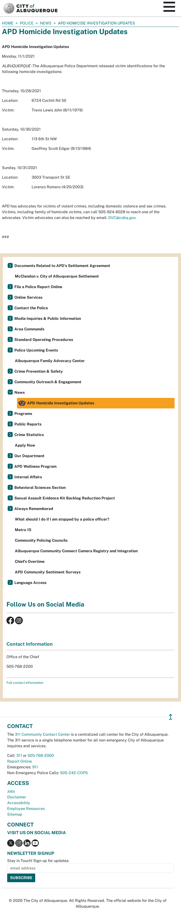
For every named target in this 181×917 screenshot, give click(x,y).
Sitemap (14, 814)
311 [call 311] (19, 755)
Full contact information (24, 683)
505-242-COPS (74, 773)
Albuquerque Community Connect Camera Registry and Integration (76, 551)
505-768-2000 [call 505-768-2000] (41, 755)
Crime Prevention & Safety (38, 371)
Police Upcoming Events (36, 350)
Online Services (28, 297)
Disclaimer (16, 797)
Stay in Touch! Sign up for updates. (38, 860)
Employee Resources (26, 808)
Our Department (29, 456)
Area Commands (29, 329)
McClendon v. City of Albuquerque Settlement (57, 276)
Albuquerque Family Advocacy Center (50, 360)
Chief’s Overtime (30, 561)
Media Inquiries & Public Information (47, 318)
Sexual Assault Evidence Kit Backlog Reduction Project (64, 498)
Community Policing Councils (41, 540)
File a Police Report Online (38, 287)
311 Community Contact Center (42, 734)
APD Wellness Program (35, 466)
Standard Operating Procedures (43, 339)
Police (27, 23)
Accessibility (18, 803)
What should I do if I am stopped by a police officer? (62, 519)
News (45, 23)
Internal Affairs (28, 477)
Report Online (19, 761)
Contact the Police (31, 308)
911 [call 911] (35, 767)
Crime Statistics (29, 434)
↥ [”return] (170, 716)
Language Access (30, 582)
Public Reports (27, 424)
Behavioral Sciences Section (40, 487)
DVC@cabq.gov (122, 217)
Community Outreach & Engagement (47, 382)
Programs (23, 413)
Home (7, 23)
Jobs (11, 791)
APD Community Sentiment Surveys (47, 572)
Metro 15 (23, 530)
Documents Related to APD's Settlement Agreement (62, 265)
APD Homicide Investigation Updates (56, 403)
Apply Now (25, 445)
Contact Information (29, 644)
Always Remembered (33, 508)
